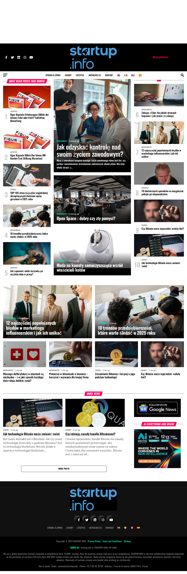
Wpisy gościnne (160, 57)
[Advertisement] (93, 21)
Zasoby (68, 75)
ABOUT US (75, 550)
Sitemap (127, 544)
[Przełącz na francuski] (133, 75)
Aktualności (95, 75)
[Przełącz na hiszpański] (140, 75)
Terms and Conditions (112, 544)
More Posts (64, 471)
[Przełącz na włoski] (126, 75)
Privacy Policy (94, 544)
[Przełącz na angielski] (118, 75)
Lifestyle (80, 75)
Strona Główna (52, 75)
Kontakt (109, 75)
